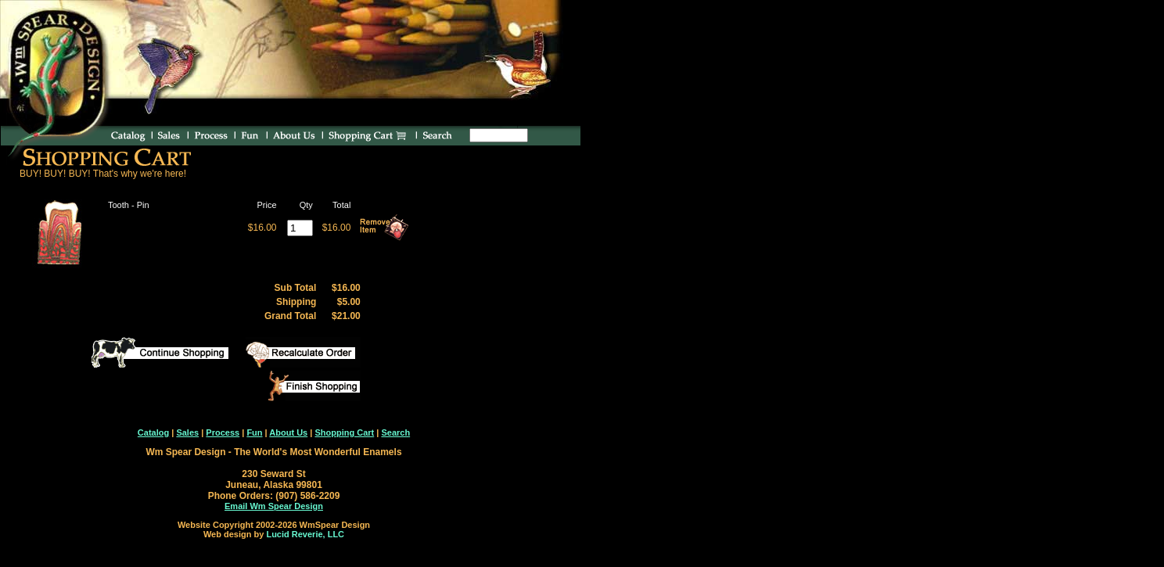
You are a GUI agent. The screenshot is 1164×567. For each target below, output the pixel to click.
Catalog (153, 432)
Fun (254, 432)
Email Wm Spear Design (274, 506)
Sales (187, 432)
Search (395, 432)
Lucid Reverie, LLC (305, 534)
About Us (288, 432)
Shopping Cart (344, 432)
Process (222, 432)
